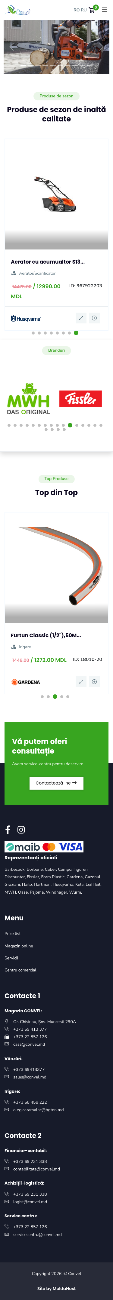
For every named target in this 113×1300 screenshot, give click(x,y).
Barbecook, (16, 869)
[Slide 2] (30, 65)
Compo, (66, 869)
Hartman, (43, 884)
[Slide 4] (45, 65)
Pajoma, (38, 892)
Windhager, (57, 892)
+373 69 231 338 (30, 1161)
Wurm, (75, 892)
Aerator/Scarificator (33, 273)
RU (84, 10)
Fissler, (34, 877)
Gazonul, (93, 877)
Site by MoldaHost (56, 1289)
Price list (12, 934)
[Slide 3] (38, 65)
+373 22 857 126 (30, 1037)
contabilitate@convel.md (36, 1169)
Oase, (24, 892)
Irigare (21, 647)
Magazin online (19, 946)
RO (77, 10)
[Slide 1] (23, 65)
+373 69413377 (29, 1069)
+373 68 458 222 (30, 1102)
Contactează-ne (56, 783)
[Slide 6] (60, 65)
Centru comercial (20, 970)
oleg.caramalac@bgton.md (38, 1110)
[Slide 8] (75, 65)
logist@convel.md (30, 1202)
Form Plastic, (54, 877)
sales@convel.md (29, 1077)
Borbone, (36, 869)
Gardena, (76, 877)
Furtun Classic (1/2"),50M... (46, 635)
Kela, (80, 884)
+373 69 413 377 (30, 1029)
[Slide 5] (53, 65)
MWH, (11, 892)
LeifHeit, (94, 884)
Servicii (11, 958)
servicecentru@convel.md (37, 1234)
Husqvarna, (64, 884)
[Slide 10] (90, 65)
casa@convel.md (29, 1044)
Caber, (51, 869)
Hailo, (28, 884)
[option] (56, 235)
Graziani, (13, 884)
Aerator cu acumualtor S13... (48, 261)
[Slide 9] (82, 65)
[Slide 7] (68, 65)
